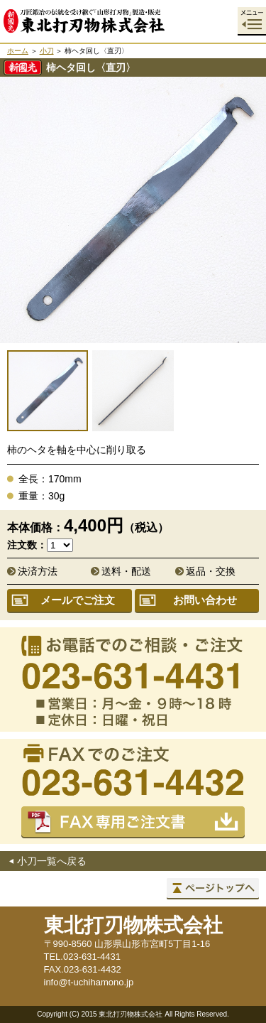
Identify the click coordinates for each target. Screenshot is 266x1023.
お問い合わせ (205, 600)
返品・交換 (210, 571)
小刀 (47, 51)
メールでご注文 (77, 600)
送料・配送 (126, 571)
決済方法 (37, 571)
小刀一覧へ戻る (52, 861)
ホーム (17, 51)
